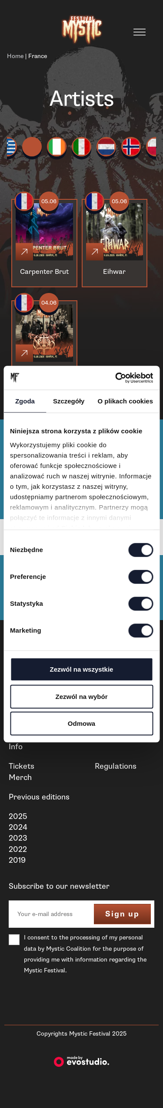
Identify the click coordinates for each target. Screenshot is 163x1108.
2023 (18, 838)
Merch (20, 777)
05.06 (49, 201)
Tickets (21, 766)
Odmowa (81, 723)
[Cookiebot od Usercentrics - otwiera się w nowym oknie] (116, 377)
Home (15, 56)
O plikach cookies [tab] (125, 401)
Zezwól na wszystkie (81, 669)
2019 (17, 860)
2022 (18, 849)
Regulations (115, 766)
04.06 (49, 302)
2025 (18, 816)
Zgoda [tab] (25, 401)
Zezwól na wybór (81, 696)
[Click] (24, 251)
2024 (18, 827)
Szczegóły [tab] (69, 401)
